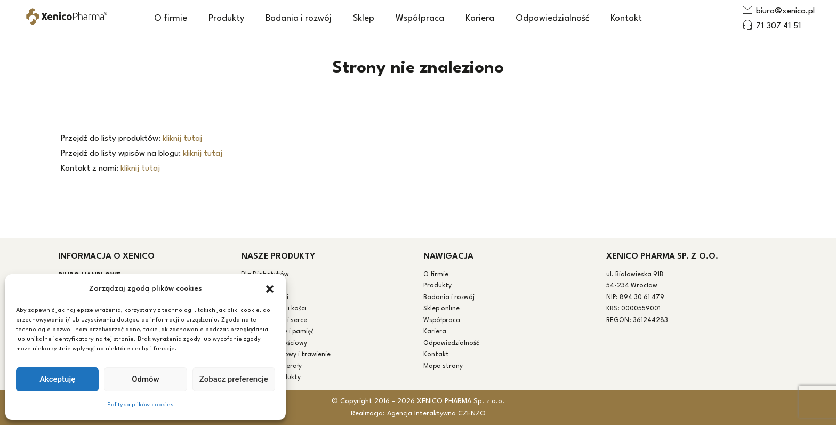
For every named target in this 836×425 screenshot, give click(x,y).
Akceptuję (57, 379)
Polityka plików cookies (140, 405)
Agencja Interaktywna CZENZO (436, 413)
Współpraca (420, 18)
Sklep (363, 18)
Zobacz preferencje (233, 379)
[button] (269, 289)
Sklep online (441, 309)
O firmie (170, 18)
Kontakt (626, 18)
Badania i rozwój (299, 18)
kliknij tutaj (182, 138)
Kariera (479, 18)
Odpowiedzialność (552, 18)
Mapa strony (443, 366)
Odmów (145, 379)
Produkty (226, 18)
